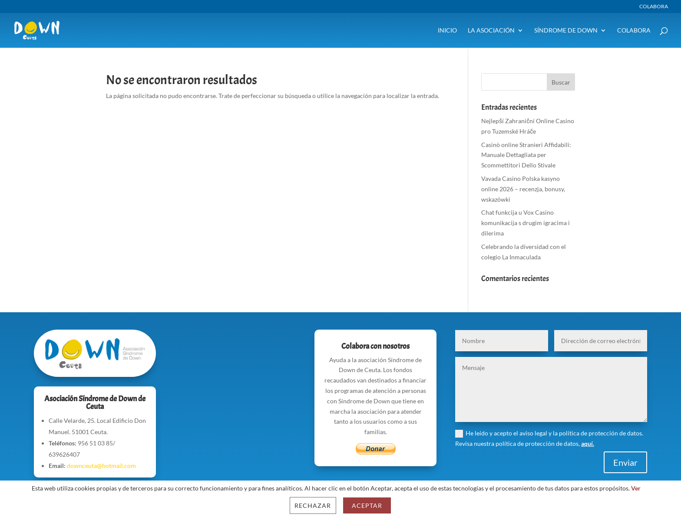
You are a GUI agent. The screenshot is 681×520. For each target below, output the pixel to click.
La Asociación (491, 30)
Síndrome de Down (566, 30)
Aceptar (367, 505)
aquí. (587, 443)
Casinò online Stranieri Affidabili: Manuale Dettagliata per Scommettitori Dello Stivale (526, 155)
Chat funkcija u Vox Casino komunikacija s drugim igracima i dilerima (525, 223)
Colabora (653, 7)
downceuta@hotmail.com (101, 465)
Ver (636, 488)
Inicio (447, 30)
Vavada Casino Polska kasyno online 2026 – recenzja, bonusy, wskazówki (523, 189)
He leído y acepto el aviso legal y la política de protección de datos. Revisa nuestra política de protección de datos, (549, 438)
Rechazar (312, 505)
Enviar (625, 462)
